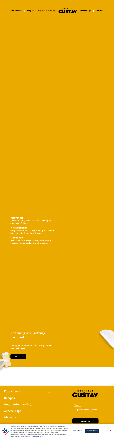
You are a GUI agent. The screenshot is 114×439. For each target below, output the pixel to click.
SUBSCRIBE (85, 421)
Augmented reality (17, 405)
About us (99, 11)
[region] (57, 431)
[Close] (110, 430)
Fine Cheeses (16, 11)
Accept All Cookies (92, 431)
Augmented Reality (46, 11)
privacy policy (38, 437)
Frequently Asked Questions (86, 409)
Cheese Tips (85, 11)
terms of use (24, 437)
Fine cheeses (13, 392)
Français (77, 405)
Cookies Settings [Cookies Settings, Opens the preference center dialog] (77, 431)
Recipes (30, 11)
